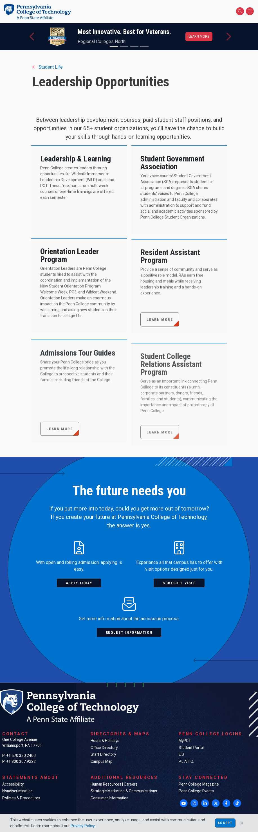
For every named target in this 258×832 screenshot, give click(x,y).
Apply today (79, 583)
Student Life (47, 67)
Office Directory (104, 747)
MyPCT (185, 740)
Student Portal (191, 747)
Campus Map (102, 761)
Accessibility (13, 784)
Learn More (160, 342)
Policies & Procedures (21, 798)
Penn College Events (196, 791)
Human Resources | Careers (114, 784)
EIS (181, 754)
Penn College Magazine (199, 784)
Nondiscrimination (17, 791)
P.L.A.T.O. (186, 761)
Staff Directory (103, 754)
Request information (129, 632)
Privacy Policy (83, 826)
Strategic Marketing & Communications (124, 791)
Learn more (199, 37)
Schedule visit (179, 583)
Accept (225, 823)
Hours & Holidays (105, 740)
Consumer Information (109, 798)
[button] (32, 37)
